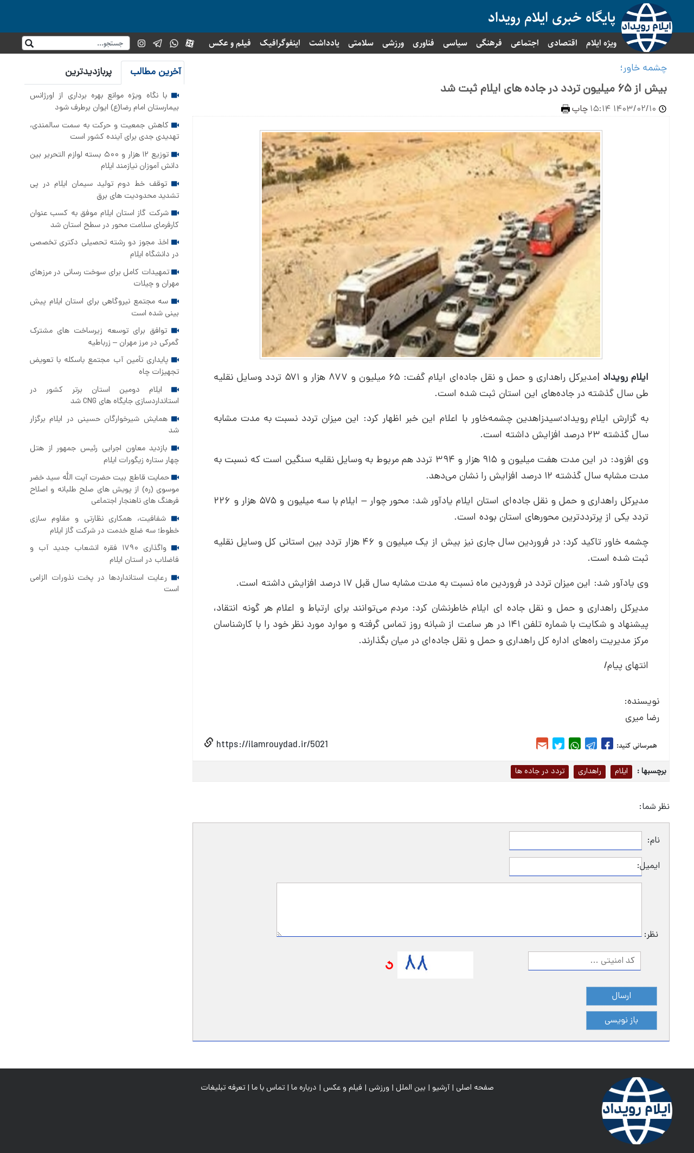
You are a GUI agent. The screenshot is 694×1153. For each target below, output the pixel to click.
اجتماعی (525, 43)
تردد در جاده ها (539, 772)
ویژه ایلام (601, 43)
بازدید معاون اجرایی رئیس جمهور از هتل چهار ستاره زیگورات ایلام (104, 455)
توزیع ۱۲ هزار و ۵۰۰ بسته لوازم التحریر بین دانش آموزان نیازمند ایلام (104, 161)
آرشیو (440, 1088)
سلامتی (361, 43)
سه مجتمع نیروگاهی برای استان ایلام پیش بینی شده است (104, 308)
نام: (653, 840)
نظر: (651, 935)
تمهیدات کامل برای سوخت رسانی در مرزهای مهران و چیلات (104, 278)
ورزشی (393, 43)
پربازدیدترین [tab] (88, 72)
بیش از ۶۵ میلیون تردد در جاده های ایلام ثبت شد (553, 89)
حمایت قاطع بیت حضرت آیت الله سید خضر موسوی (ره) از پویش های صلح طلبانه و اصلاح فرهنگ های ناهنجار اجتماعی (104, 489)
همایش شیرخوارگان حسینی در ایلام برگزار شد (104, 425)
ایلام (621, 772)
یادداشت (324, 43)
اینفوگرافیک (280, 43)
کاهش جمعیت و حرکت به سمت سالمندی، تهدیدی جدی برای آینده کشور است (104, 132)
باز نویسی (621, 1020)
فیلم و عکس (230, 43)
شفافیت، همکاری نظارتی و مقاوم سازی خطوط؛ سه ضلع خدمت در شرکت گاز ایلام (104, 525)
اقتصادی (562, 43)
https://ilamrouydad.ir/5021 (271, 745)
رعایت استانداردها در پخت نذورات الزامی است (104, 584)
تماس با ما (268, 1088)
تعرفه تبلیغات (223, 1088)
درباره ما (304, 1088)
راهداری (589, 772)
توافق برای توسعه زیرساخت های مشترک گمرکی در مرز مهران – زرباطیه (104, 337)
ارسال (621, 996)
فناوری (423, 43)
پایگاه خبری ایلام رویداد (551, 18)
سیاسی (455, 43)
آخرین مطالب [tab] (155, 72)
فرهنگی (489, 43)
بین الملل (411, 1088)
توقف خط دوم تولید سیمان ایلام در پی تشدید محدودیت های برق (104, 190)
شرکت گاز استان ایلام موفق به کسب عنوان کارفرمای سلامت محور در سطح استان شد (104, 219)
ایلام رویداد (625, 378)
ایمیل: (651, 866)
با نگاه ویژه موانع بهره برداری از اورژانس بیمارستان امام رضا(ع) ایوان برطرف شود (104, 102)
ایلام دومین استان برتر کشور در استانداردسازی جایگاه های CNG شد (104, 396)
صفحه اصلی (475, 1088)
